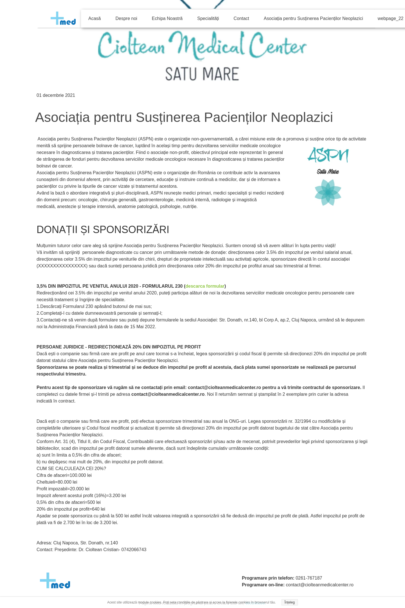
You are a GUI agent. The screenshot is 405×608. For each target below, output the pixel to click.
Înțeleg (290, 602)
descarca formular (204, 286)
